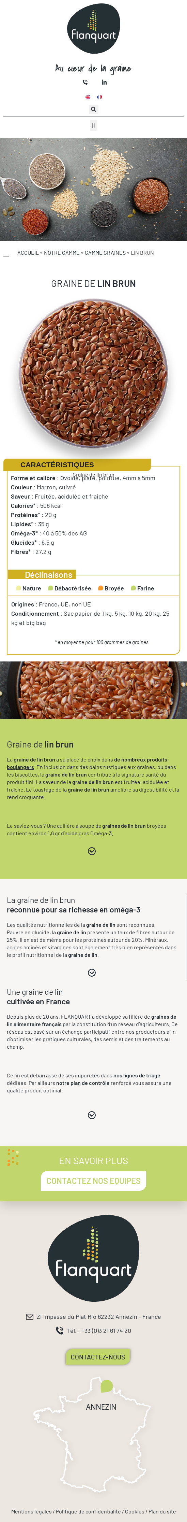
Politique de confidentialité (88, 1511)
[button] (93, 109)
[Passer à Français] (99, 97)
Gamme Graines (105, 252)
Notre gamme (62, 252)
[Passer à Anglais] (88, 97)
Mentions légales (31, 1511)
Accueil (28, 252)
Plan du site (162, 1511)
